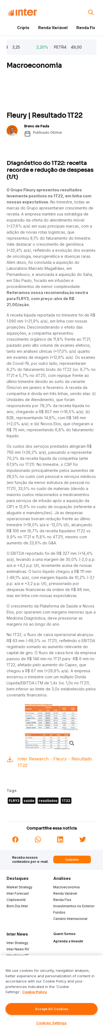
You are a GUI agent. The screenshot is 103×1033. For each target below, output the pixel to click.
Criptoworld (16, 900)
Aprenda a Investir (68, 941)
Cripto (23, 27)
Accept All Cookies (51, 1009)
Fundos (59, 912)
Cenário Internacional (70, 919)
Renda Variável (53, 27)
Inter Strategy (17, 943)
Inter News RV (18, 949)
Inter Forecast (18, 893)
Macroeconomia (66, 887)
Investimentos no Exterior (73, 906)
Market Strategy (19, 887)
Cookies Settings (51, 1023)
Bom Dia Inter (17, 906)
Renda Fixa (87, 27)
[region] (51, 994)
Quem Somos (64, 934)
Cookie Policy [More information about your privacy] (34, 992)
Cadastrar (72, 859)
